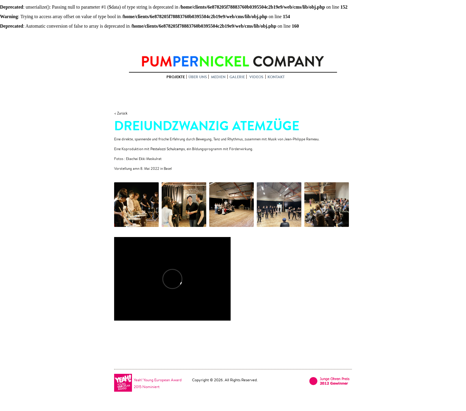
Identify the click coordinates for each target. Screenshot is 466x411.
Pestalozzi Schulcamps (167, 149)
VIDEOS (256, 76)
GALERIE (237, 76)
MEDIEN (218, 76)
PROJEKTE (175, 76)
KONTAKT (276, 76)
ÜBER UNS (197, 76)
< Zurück (120, 113)
